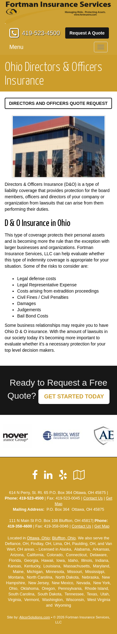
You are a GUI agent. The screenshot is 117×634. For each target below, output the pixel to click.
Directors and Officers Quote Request (58, 103)
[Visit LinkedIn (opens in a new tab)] (48, 475)
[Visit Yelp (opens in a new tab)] (63, 475)
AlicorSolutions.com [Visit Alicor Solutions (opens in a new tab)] (34, 617)
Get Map (101, 526)
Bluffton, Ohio (64, 538)
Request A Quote (87, 33)
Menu (16, 47)
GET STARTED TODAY (74, 396)
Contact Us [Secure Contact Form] (93, 498)
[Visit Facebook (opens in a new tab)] (35, 475)
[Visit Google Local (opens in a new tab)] (79, 475)
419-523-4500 (41, 33)
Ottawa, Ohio (38, 538)
